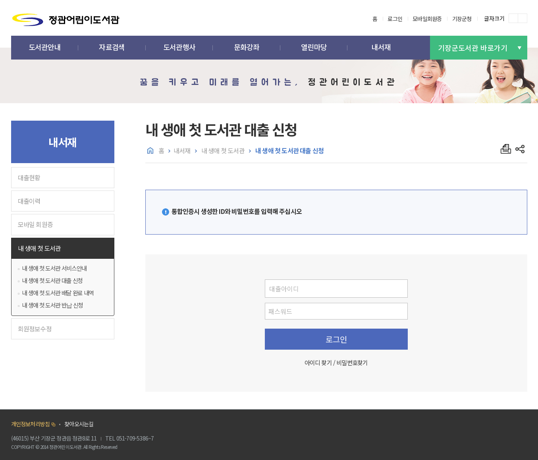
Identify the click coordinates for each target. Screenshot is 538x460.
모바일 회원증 (35, 224)
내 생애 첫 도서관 (39, 248)
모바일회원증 (427, 19)
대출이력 (29, 201)
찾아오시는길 (78, 424)
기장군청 (462, 19)
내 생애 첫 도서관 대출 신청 (52, 280)
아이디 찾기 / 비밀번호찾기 (336, 362)
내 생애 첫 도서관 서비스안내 (54, 268)
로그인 (395, 19)
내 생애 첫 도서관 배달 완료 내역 (57, 293)
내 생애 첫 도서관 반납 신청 (52, 305)
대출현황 (29, 177)
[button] (45, 48)
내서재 (182, 150)
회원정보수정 (35, 328)
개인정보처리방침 (30, 424)
